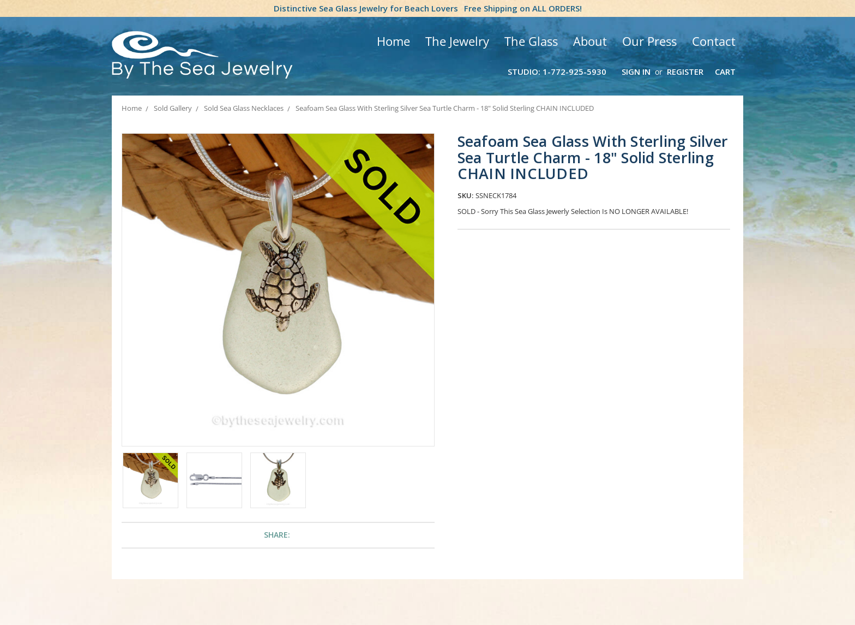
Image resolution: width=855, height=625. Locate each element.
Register (685, 71)
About (590, 41)
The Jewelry (457, 41)
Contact (714, 41)
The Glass (531, 41)
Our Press (649, 41)
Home (393, 41)
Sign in (636, 71)
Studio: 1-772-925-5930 (557, 71)
